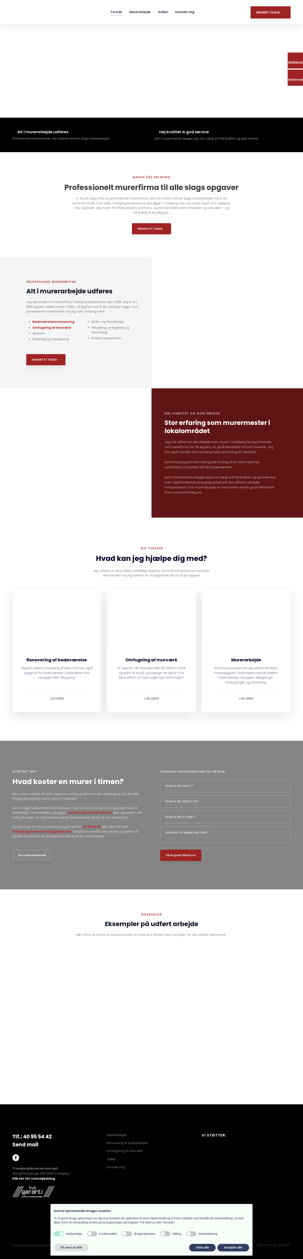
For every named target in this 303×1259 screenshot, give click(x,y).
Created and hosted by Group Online (39, 1245)
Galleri (163, 12)
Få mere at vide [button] (71, 1247)
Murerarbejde (140, 12)
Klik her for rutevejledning (33, 1178)
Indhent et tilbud (150, 229)
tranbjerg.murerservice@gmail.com (42, 831)
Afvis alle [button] (202, 1247)
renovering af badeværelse (89, 813)
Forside (116, 12)
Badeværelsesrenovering (53, 322)
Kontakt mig (184, 12)
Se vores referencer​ (32, 855)
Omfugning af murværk (51, 328)
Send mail (25, 1144)
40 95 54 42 (92, 827)
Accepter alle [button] (233, 1247)
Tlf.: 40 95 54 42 (32, 1136)
